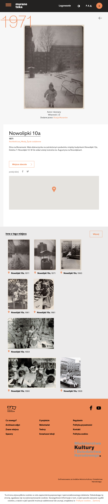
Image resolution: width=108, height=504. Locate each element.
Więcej (96, 234)
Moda (23, 141)
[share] (22, 171)
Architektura (14, 141)
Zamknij (96, 500)
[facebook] (91, 408)
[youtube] (98, 408)
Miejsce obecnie (22, 164)
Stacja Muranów (60, 117)
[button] (54, 189)
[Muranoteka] (23, 6)
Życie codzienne (34, 141)
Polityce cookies (83, 500)
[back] (98, 18)
